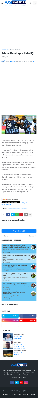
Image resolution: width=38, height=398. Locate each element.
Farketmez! (17, 338)
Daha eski (32, 236)
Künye (33, 394)
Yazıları (21, 336)
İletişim (5, 394)
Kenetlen (17, 354)
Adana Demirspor (15, 49)
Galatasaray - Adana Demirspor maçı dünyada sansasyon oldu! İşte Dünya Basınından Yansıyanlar (16, 246)
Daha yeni (6, 236)
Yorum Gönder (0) (19, 231)
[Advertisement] (19, 27)
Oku (9, 252)
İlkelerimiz (26, 394)
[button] (2, 3)
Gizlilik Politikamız (15, 394)
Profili (16, 336)
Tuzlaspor (23, 209)
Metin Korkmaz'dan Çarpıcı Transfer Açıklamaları (15, 284)
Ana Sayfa (5, 49)
